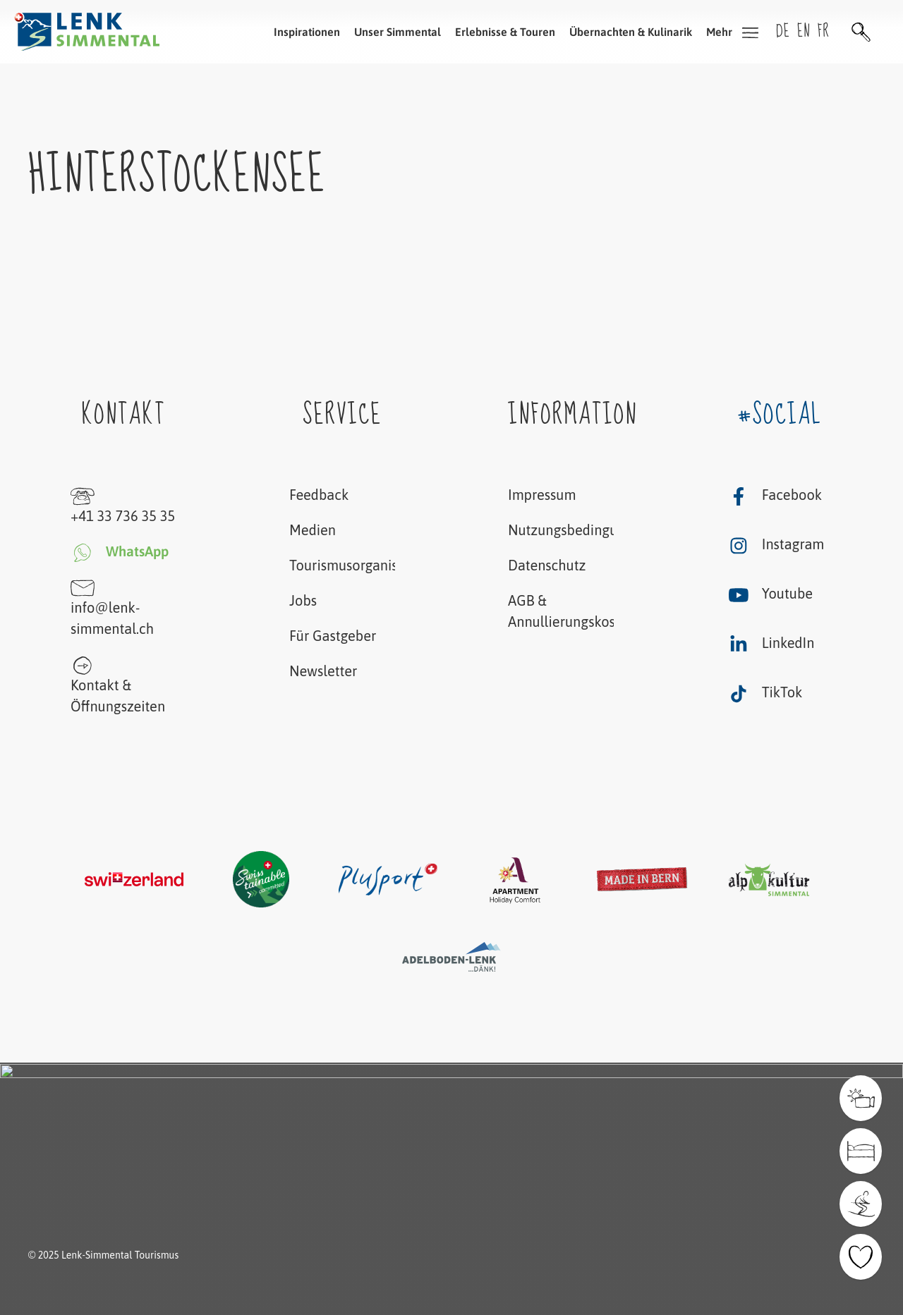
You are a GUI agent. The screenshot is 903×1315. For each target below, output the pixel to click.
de (783, 31)
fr (824, 31)
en (804, 31)
